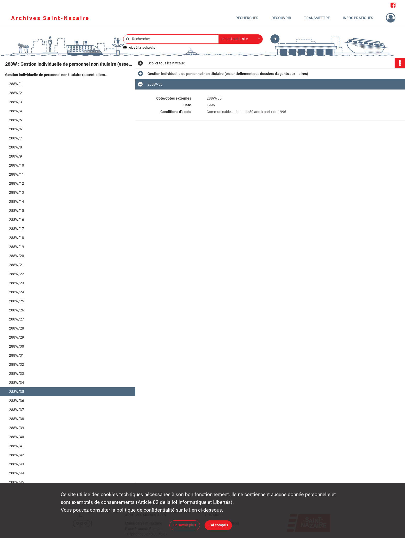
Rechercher (247, 18)
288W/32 (16, 364)
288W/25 (16, 301)
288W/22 (16, 274)
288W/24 (16, 292)
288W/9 (15, 156)
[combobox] (241, 39)
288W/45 (16, 482)
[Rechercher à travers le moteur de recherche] (173, 39)
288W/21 (16, 265)
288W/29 (16, 337)
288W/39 (16, 428)
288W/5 (15, 120)
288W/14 (16, 201)
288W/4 (15, 111)
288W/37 (16, 410)
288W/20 (16, 256)
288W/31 (16, 355)
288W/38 (16, 419)
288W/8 (15, 147)
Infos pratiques (358, 18)
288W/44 (16, 473)
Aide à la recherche (142, 47)
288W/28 (16, 328)
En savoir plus (184, 525)
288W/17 (16, 229)
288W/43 (16, 464)
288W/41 (16, 446)
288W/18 (16, 238)
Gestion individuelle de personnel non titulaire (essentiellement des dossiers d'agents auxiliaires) (56, 75)
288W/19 (16, 247)
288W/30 (16, 346)
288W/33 (16, 373)
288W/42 (16, 455)
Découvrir (281, 18)
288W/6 (15, 129)
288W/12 (16, 183)
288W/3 (15, 102)
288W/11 (16, 174)
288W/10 (16, 165)
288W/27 (16, 319)
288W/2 (15, 93)
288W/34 (16, 382)
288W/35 (16, 392)
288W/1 (15, 84)
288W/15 (16, 210)
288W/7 (15, 138)
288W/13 (16, 192)
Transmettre (317, 18)
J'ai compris (218, 525)
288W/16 (16, 220)
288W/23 (16, 283)
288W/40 (16, 437)
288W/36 (16, 401)
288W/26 (16, 310)
